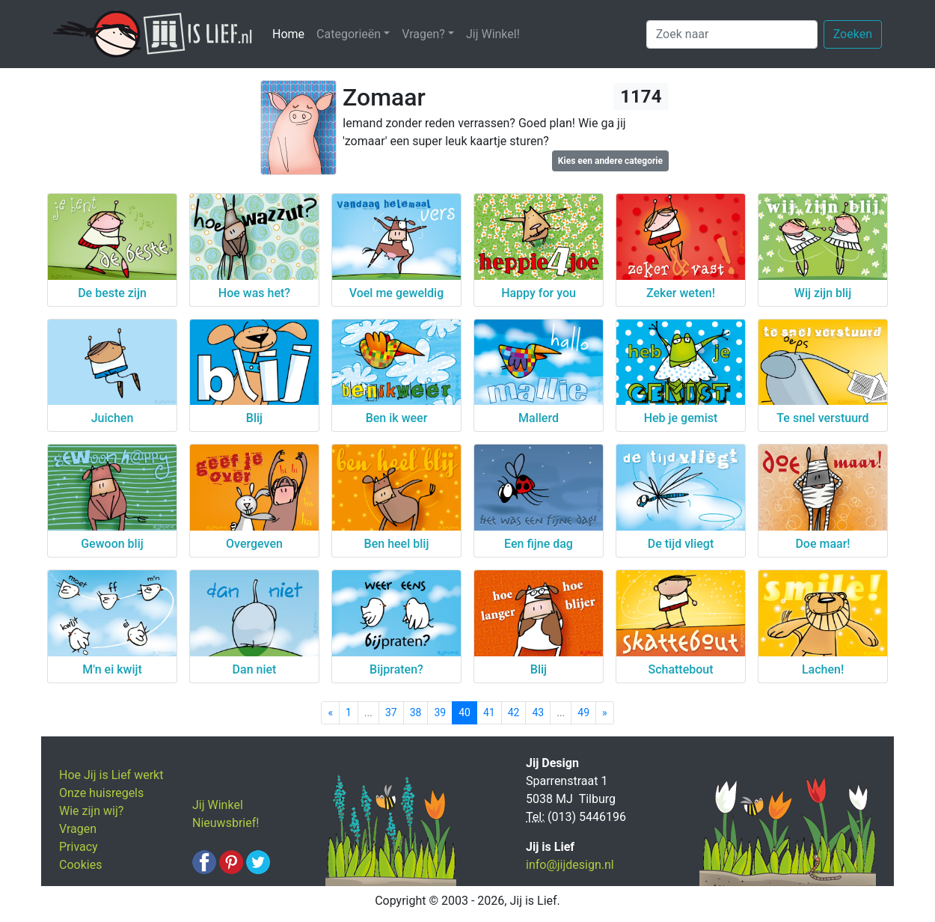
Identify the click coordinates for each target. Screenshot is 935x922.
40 (464, 712)
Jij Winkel (217, 805)
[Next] (604, 712)
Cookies (80, 865)
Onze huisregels (101, 793)
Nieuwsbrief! (225, 823)
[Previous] (330, 712)
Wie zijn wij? (91, 811)
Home (291, 33)
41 (489, 712)
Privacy (78, 847)
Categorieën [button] (348, 34)
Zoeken (852, 34)
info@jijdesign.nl (570, 865)
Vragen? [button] (423, 34)
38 (416, 712)
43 (538, 712)
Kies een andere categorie (610, 161)
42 (514, 712)
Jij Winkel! (493, 34)
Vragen (77, 829)
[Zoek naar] (732, 34)
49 (583, 712)
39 (440, 712)
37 (391, 712)
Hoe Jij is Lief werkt (111, 775)
